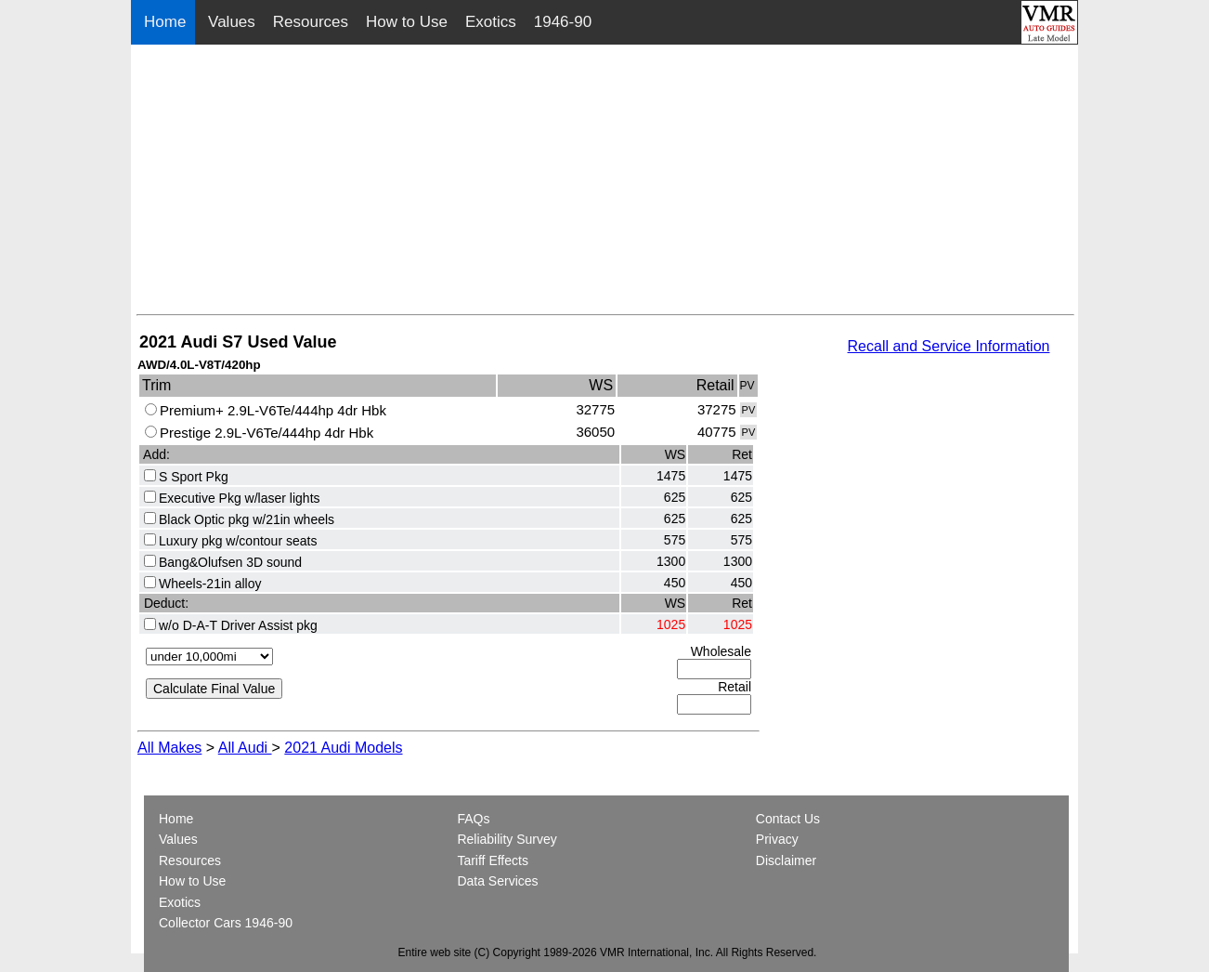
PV (749, 409)
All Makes (169, 747)
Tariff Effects (492, 860)
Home (167, 22)
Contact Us (788, 818)
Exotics (490, 22)
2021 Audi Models (343, 747)
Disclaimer (786, 860)
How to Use (407, 22)
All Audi (245, 747)
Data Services (497, 880)
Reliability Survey (506, 839)
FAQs (473, 818)
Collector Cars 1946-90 (225, 922)
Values (231, 22)
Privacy (777, 839)
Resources (310, 22)
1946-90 (563, 22)
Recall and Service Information (949, 346)
